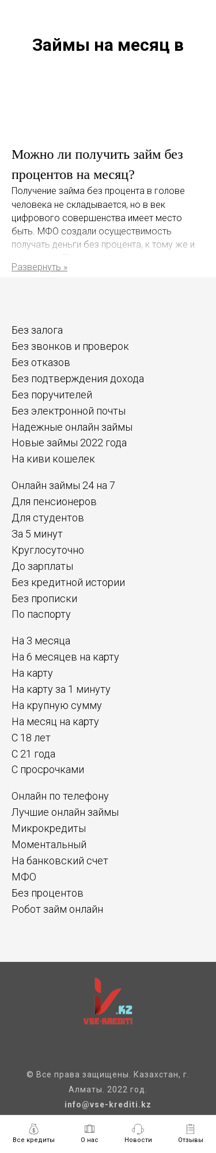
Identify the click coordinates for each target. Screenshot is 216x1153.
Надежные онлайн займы (72, 427)
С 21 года (33, 754)
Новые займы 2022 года (69, 442)
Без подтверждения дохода (78, 378)
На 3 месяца (41, 641)
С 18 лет (31, 738)
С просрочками (48, 769)
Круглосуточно (48, 550)
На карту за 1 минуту (61, 689)
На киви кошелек (53, 459)
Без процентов (48, 893)
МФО (24, 877)
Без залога (37, 330)
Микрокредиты (49, 828)
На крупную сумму (57, 705)
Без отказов (41, 362)
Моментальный (49, 844)
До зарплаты (42, 566)
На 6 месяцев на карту (65, 657)
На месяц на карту (55, 721)
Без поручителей (52, 395)
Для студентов (48, 518)
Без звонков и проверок (70, 346)
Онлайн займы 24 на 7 (63, 485)
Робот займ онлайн (57, 909)
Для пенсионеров (54, 501)
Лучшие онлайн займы (65, 812)
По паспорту (41, 614)
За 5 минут (37, 534)
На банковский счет (60, 861)
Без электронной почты (69, 411)
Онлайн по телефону (60, 796)
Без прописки (44, 598)
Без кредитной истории (68, 582)
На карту (32, 673)
